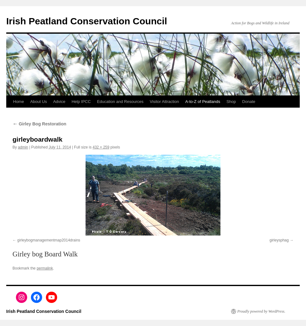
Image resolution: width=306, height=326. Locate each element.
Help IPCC (81, 101)
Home (18, 101)
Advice (59, 101)
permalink (45, 268)
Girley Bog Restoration (39, 123)
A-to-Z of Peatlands (202, 101)
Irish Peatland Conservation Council (86, 21)
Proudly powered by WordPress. (261, 311)
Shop (231, 101)
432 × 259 (100, 147)
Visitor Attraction (164, 101)
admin (23, 147)
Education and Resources (120, 101)
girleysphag (279, 240)
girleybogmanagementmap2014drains (48, 240)
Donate (248, 101)
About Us (38, 101)
